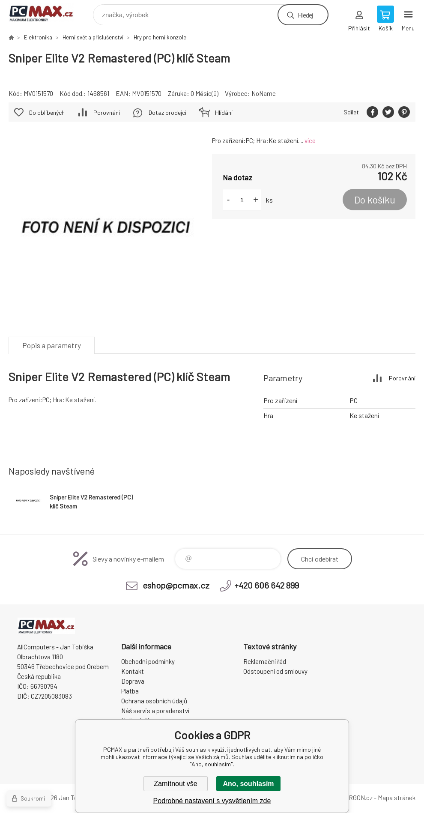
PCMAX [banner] (46, 12)
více (310, 140)
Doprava (132, 681)
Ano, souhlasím (248, 783)
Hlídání (224, 112)
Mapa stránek (396, 797)
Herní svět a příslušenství (93, 37)
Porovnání (106, 112)
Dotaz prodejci (167, 112)
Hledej (305, 15)
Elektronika (38, 37)
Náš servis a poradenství (155, 710)
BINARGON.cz (353, 797)
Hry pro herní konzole (160, 37)
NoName (263, 93)
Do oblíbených (47, 112)
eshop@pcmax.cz (176, 585)
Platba (130, 691)
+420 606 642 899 (266, 585)
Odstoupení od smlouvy (275, 671)
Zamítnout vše (175, 783)
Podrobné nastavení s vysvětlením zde (212, 800)
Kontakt (132, 671)
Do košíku (374, 200)
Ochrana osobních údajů (154, 701)
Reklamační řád (264, 661)
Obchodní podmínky (148, 661)
